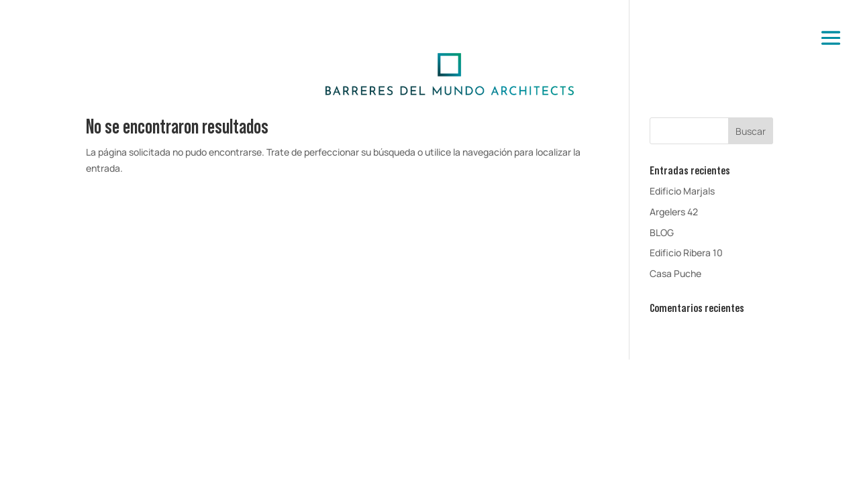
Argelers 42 (674, 211)
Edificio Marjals (682, 190)
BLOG (662, 232)
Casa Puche (675, 273)
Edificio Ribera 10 (686, 252)
